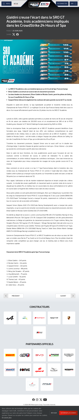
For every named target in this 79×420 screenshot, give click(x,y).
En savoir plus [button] (7, 417)
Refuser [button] (54, 413)
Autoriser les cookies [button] (68, 413)
